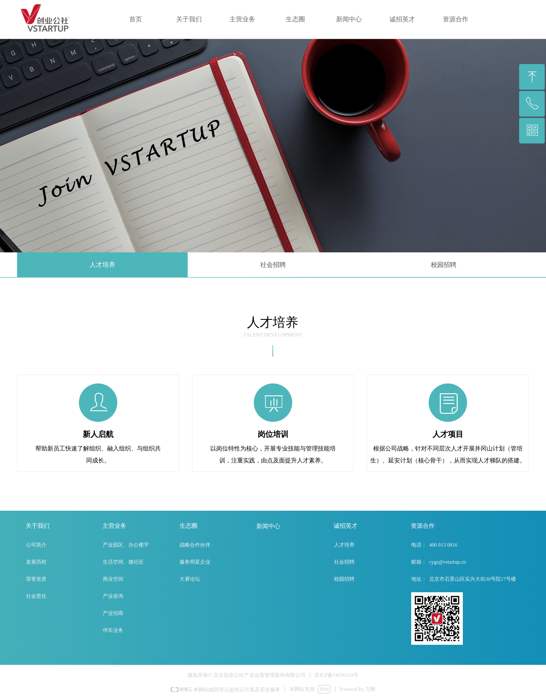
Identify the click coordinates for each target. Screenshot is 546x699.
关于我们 (189, 19)
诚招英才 (402, 19)
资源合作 (455, 19)
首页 (135, 19)
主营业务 (242, 19)
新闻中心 (349, 19)
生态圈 (295, 19)
